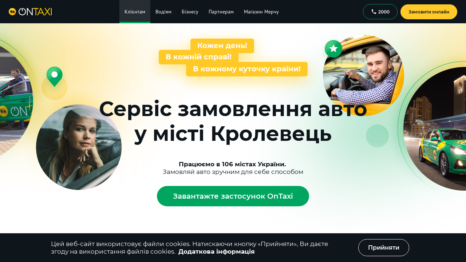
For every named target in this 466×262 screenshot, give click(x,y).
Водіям (163, 11)
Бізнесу (190, 11)
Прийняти (383, 247)
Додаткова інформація (216, 251)
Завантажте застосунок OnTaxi (233, 196)
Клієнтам (135, 11)
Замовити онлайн (428, 12)
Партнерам (221, 11)
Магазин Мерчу (261, 11)
